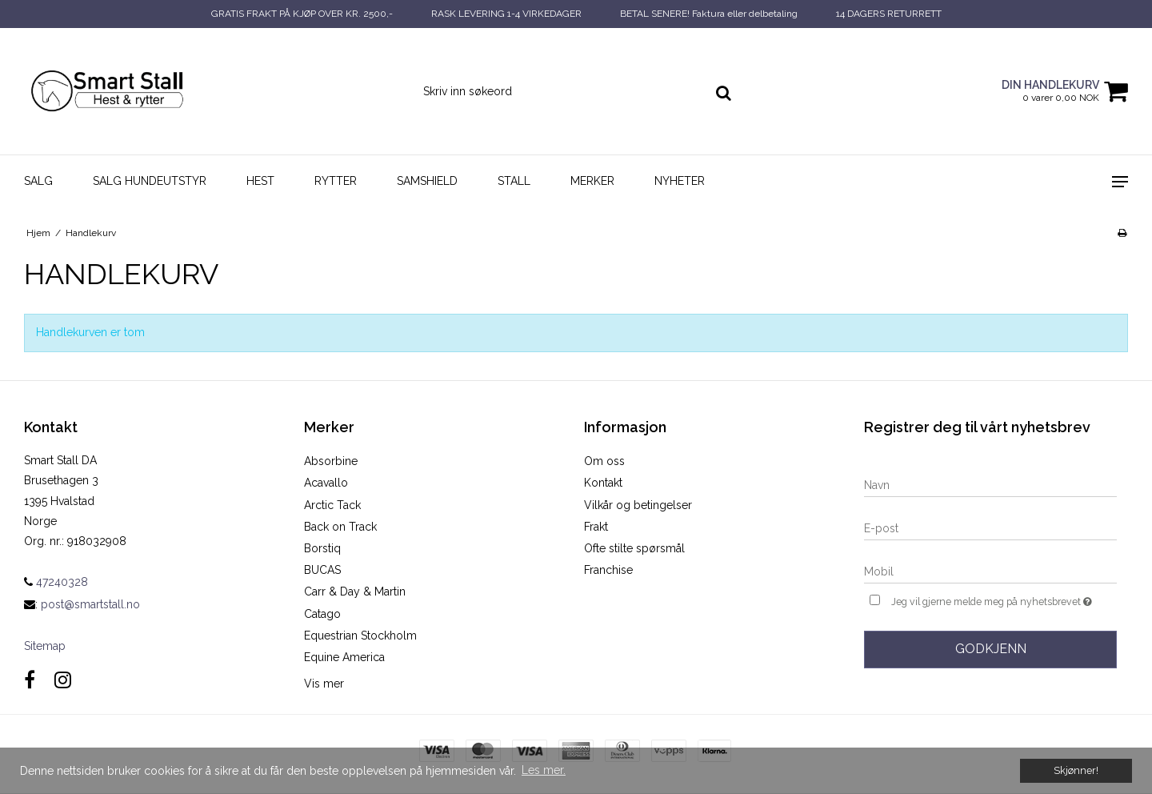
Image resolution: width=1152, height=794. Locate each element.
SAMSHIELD (427, 180)
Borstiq (322, 548)
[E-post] (990, 527)
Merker (592, 180)
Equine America (344, 657)
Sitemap (45, 646)
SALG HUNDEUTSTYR (149, 180)
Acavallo (326, 482)
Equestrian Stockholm (360, 635)
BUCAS (322, 569)
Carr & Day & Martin (355, 591)
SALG (38, 180)
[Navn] (990, 484)
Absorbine (331, 461)
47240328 (56, 581)
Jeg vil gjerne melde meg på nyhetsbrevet (1004, 600)
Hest (260, 180)
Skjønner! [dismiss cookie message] (1076, 770)
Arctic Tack (332, 505)
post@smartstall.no (90, 604)
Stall (514, 180)
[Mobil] (990, 570)
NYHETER (679, 180)
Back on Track (340, 526)
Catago (322, 614)
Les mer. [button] (544, 770)
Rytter (335, 180)
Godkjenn (990, 648)
